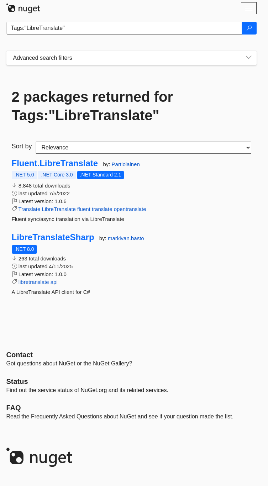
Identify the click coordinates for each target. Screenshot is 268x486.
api (54, 282)
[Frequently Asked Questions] (13, 408)
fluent (83, 209)
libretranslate (34, 282)
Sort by (22, 146)
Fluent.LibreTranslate (55, 163)
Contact (19, 355)
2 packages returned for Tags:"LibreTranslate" (92, 106)
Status (17, 381)
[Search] (249, 28)
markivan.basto (126, 238)
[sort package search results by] (143, 147)
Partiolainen (126, 164)
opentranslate (130, 209)
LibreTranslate (59, 209)
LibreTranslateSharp (53, 237)
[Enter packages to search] (124, 28)
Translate (29, 209)
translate (102, 209)
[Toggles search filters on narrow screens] (249, 58)
